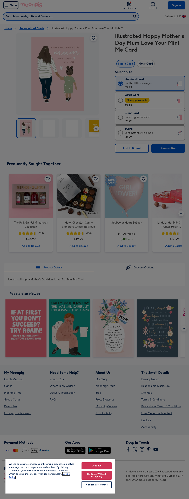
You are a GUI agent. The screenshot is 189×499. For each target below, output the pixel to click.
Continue (96, 465)
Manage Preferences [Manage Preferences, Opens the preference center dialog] (96, 484)
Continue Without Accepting (96, 475)
